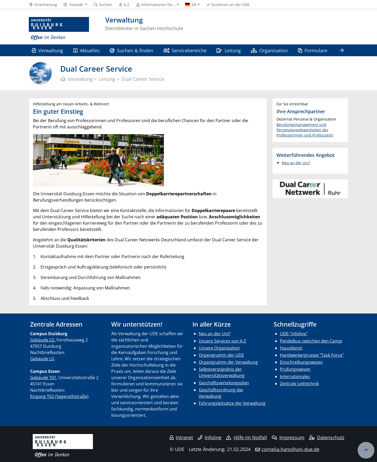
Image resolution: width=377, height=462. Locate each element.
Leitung (229, 50)
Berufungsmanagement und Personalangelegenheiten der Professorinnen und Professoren (304, 130)
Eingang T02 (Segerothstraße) (59, 396)
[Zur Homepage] (59, 29)
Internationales (295, 376)
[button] (75, 5)
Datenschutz (326, 437)
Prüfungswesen (295, 369)
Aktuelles (86, 50)
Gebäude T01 (43, 377)
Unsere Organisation (219, 348)
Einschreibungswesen (301, 362)
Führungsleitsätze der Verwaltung (232, 403)
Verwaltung (47, 50)
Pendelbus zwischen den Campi (311, 341)
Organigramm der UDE (221, 355)
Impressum (288, 437)
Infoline (209, 437)
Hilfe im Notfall (246, 437)
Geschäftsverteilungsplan (224, 383)
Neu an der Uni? (296, 162)
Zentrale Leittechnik (299, 383)
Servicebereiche (185, 50)
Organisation (269, 50)
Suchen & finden (131, 50)
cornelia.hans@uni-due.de (290, 449)
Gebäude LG (42, 340)
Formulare (312, 50)
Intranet (181, 437)
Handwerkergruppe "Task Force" (312, 355)
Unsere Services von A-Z (222, 341)
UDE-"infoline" (294, 333)
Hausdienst (291, 348)
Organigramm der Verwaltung (228, 362)
